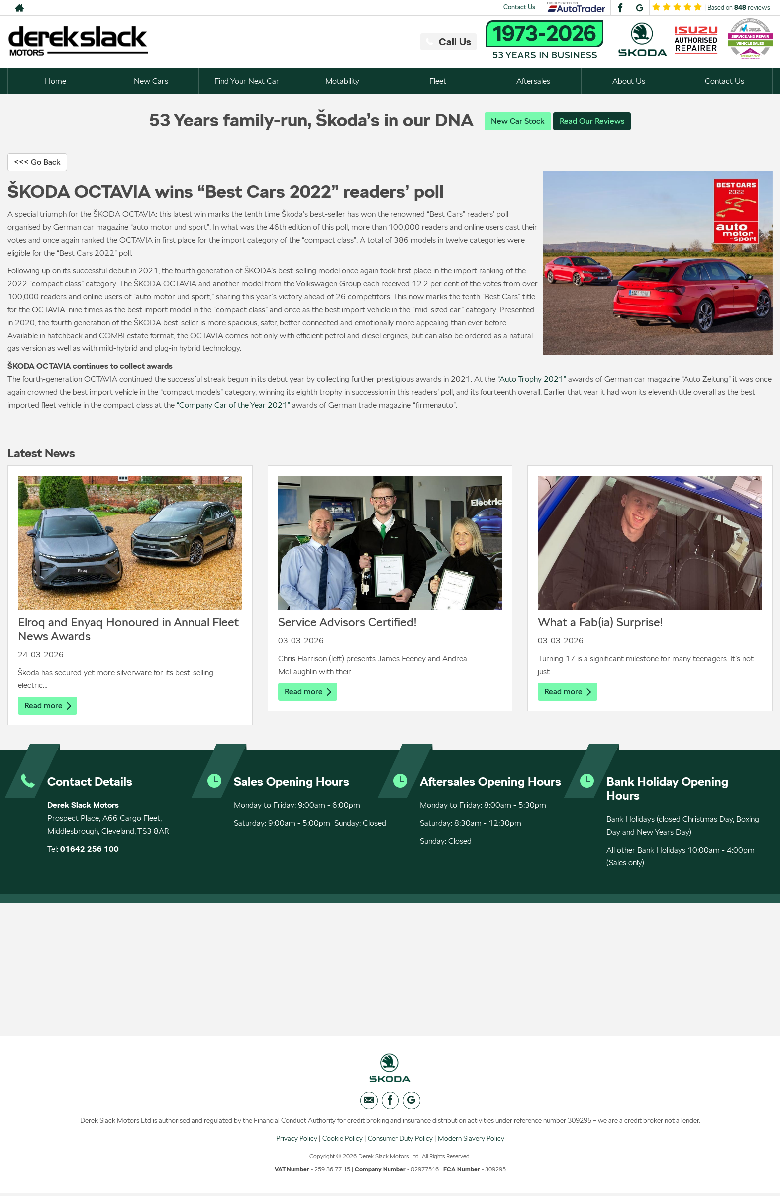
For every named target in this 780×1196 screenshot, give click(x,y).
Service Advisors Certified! (347, 622)
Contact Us (519, 7)
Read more (47, 706)
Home (55, 80)
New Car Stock (518, 121)
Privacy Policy (296, 1141)
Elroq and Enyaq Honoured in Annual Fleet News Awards (128, 629)
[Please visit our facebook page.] (620, 8)
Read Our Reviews (592, 121)
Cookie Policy (342, 1141)
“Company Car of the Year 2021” (233, 405)
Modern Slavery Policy (471, 1141)
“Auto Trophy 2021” (531, 379)
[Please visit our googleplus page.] (639, 8)
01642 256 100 (89, 849)
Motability (342, 80)
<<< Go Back (37, 162)
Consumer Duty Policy (400, 1141)
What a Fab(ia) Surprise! (600, 622)
